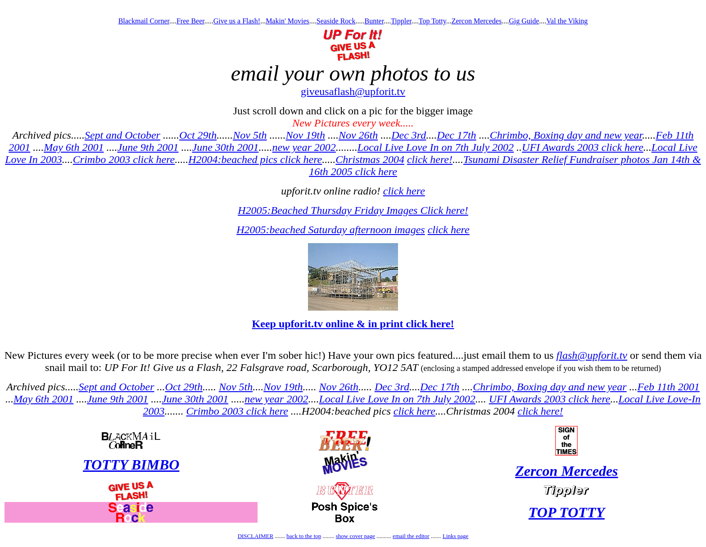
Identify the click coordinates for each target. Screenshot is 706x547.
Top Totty (432, 21)
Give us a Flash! (236, 21)
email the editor (411, 536)
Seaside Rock (336, 21)
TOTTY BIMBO (131, 465)
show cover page (355, 536)
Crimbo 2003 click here (124, 159)
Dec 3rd (408, 135)
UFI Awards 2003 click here (582, 147)
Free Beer (190, 21)
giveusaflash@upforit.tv (353, 91)
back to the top (303, 536)
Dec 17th (456, 135)
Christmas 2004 (369, 159)
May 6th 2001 (74, 147)
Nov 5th (250, 135)
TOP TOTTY (567, 512)
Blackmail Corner (143, 21)
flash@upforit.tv (592, 355)
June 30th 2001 (225, 147)
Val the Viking (567, 21)
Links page (455, 536)
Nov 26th (358, 135)
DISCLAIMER (255, 536)
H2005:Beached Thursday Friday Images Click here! (353, 210)
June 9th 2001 (148, 147)
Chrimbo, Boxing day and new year (566, 135)
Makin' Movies (287, 21)
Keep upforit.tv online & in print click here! (353, 324)
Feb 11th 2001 (669, 387)
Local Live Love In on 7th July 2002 (436, 147)
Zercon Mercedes (477, 21)
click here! (430, 159)
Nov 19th (305, 135)
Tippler (401, 21)
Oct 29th (198, 135)
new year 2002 (303, 147)
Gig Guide (524, 21)
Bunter (374, 21)
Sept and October (122, 135)
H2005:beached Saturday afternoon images (330, 229)
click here (404, 191)
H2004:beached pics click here (255, 159)
